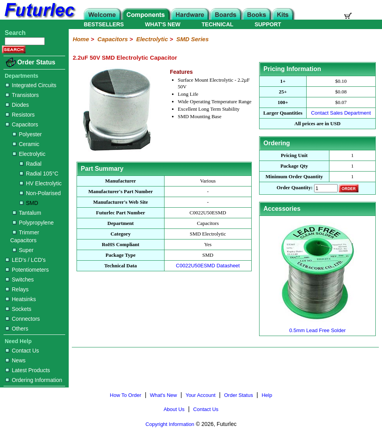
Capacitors (21, 124)
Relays (17, 289)
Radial (31, 164)
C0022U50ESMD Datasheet (208, 266)
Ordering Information (33, 380)
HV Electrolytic (41, 183)
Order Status (36, 62)
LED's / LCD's (25, 260)
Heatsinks (20, 299)
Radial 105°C (39, 173)
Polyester (27, 134)
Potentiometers (27, 270)
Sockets (18, 309)
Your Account (201, 395)
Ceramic (26, 144)
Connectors (22, 319)
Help (266, 395)
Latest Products (27, 370)
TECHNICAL (218, 24)
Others (16, 328)
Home (81, 39)
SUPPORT (267, 24)
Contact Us (22, 350)
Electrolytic (29, 154)
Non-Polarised (40, 193)
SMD (29, 203)
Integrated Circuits (31, 85)
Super (23, 250)
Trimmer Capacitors (24, 236)
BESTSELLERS (104, 24)
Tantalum (27, 213)
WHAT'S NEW (162, 24)
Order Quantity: (294, 188)
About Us (174, 409)
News (15, 360)
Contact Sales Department (341, 113)
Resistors (20, 114)
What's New (163, 395)
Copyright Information (170, 424)
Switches (19, 279)
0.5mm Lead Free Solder (317, 327)
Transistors (22, 95)
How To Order (125, 395)
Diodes (17, 105)
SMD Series (192, 39)
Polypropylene (33, 222)
